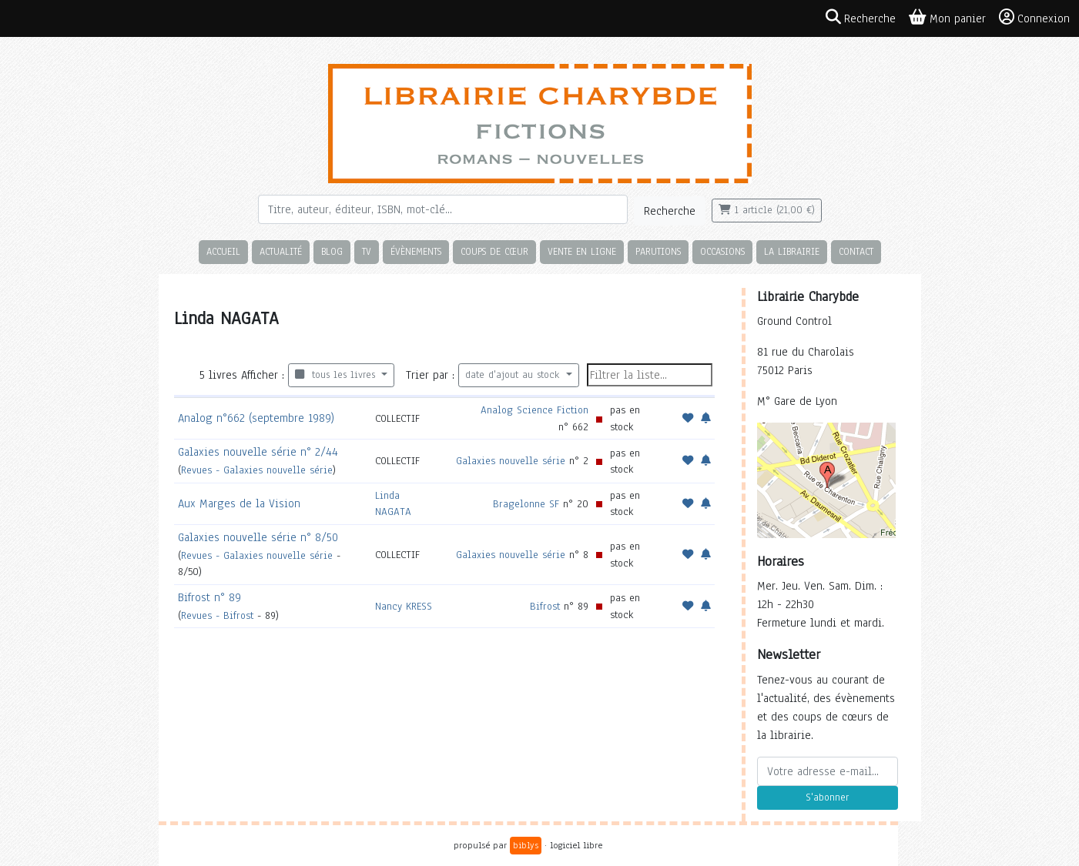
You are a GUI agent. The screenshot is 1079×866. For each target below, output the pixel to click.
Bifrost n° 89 (209, 597)
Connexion (1034, 17)
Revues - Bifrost (217, 615)
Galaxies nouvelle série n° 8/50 (258, 537)
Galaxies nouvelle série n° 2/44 (258, 452)
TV (366, 251)
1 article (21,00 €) (767, 210)
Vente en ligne (582, 251)
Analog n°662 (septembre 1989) (256, 418)
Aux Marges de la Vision (239, 503)
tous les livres (337, 375)
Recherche (669, 211)
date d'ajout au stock (514, 375)
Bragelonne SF (526, 504)
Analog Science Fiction (534, 410)
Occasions (722, 251)
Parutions (658, 251)
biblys (525, 845)
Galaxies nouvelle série (510, 460)
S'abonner (827, 797)
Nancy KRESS (403, 606)
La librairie (791, 251)
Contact (856, 251)
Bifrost (545, 606)
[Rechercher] (443, 209)
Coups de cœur (494, 251)
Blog (332, 251)
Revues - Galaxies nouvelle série (257, 470)
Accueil (223, 251)
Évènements (415, 251)
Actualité (281, 251)
